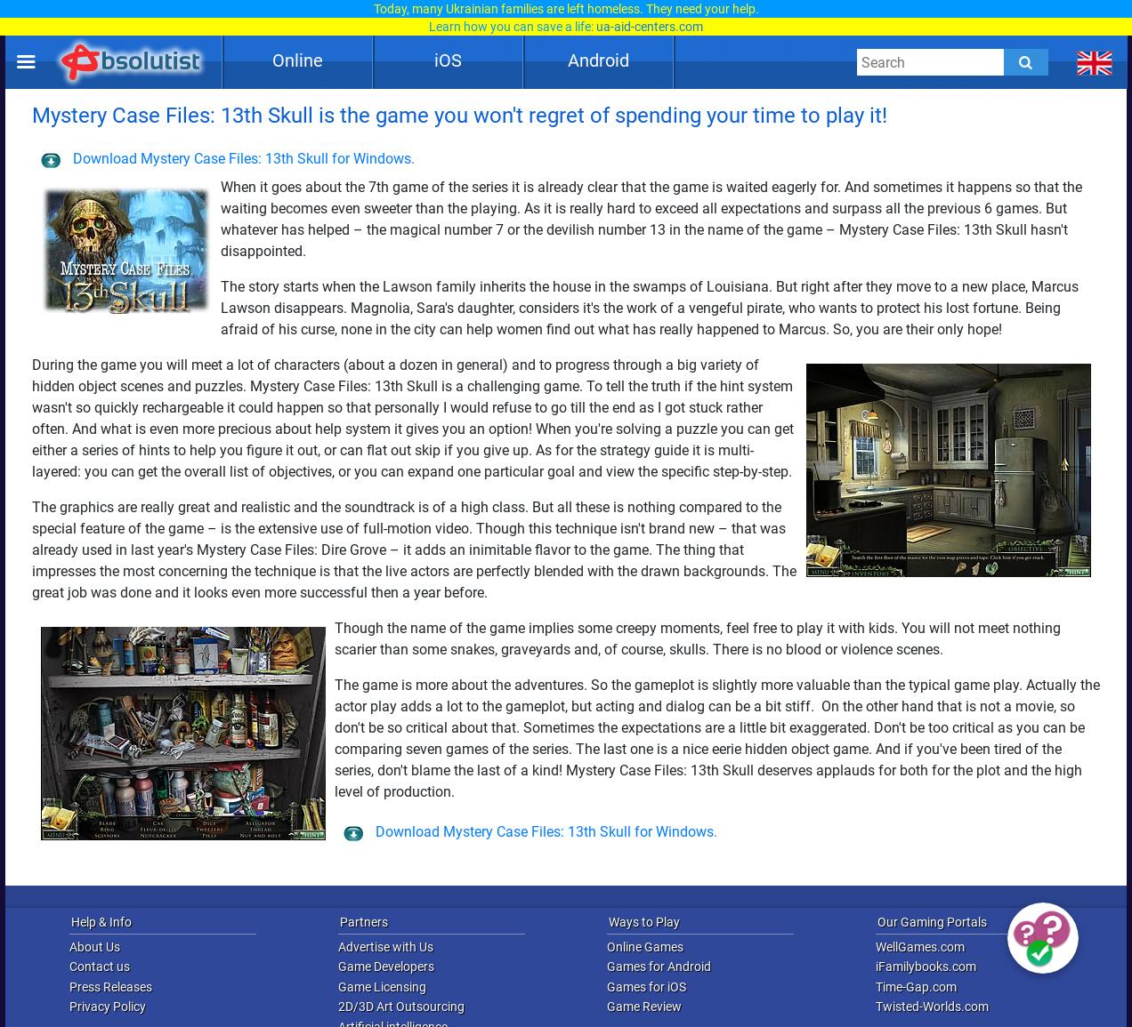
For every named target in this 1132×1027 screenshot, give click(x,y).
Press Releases (110, 987)
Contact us (99, 966)
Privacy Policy (107, 1006)
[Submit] (1026, 62)
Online (297, 60)
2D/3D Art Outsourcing (401, 1006)
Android (598, 60)
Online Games (645, 947)
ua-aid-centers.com (649, 27)
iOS (448, 60)
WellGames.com (920, 947)
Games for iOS (646, 987)
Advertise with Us (385, 947)
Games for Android (659, 966)
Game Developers (386, 966)
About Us (94, 947)
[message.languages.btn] (1095, 62)
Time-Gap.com (916, 987)
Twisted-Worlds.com (932, 1006)
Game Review (644, 1006)
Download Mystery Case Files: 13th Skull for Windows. (228, 158)
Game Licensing (382, 987)
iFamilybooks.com (926, 966)
